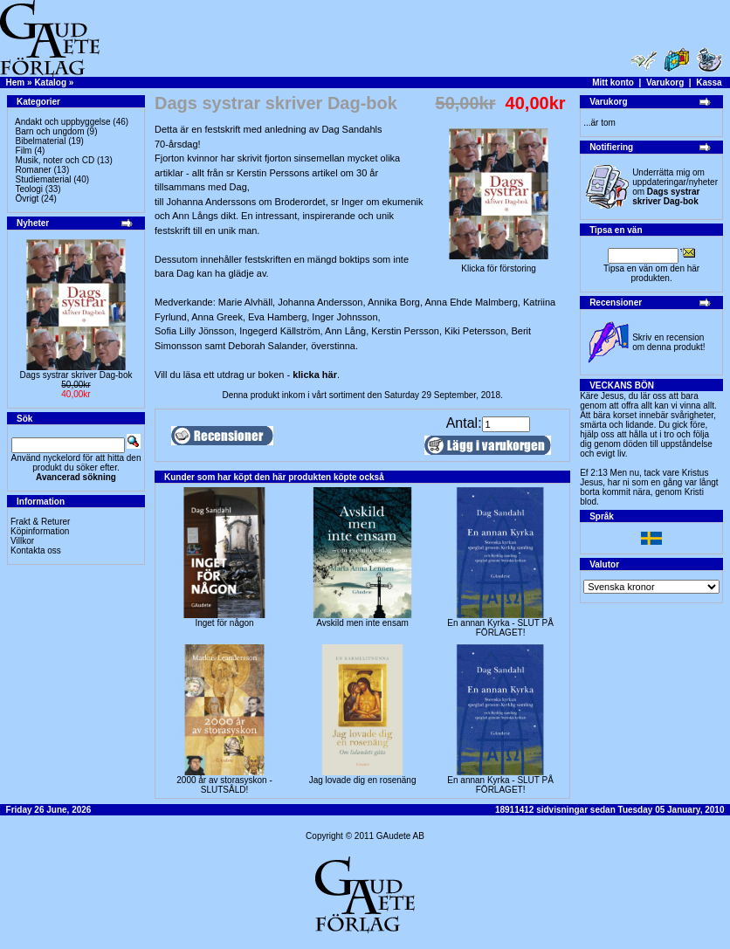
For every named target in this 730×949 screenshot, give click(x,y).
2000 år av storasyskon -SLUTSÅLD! (224, 784)
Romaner (34, 170)
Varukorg (665, 82)
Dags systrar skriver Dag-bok (76, 375)
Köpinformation (39, 531)
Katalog (50, 82)
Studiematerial (44, 179)
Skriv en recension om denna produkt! (668, 342)
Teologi (29, 189)
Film (24, 150)
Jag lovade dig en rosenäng (363, 780)
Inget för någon (224, 623)
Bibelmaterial (41, 141)
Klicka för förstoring (498, 264)
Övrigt (27, 198)
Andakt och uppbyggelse (63, 122)
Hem (15, 82)
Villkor (22, 541)
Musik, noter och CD (55, 160)
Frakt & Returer (40, 521)
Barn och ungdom (50, 131)
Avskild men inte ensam (362, 623)
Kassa (708, 82)
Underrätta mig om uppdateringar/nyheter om (675, 187)
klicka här (315, 374)
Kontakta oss (35, 550)
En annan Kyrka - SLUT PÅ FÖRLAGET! (500, 627)
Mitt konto (613, 82)
